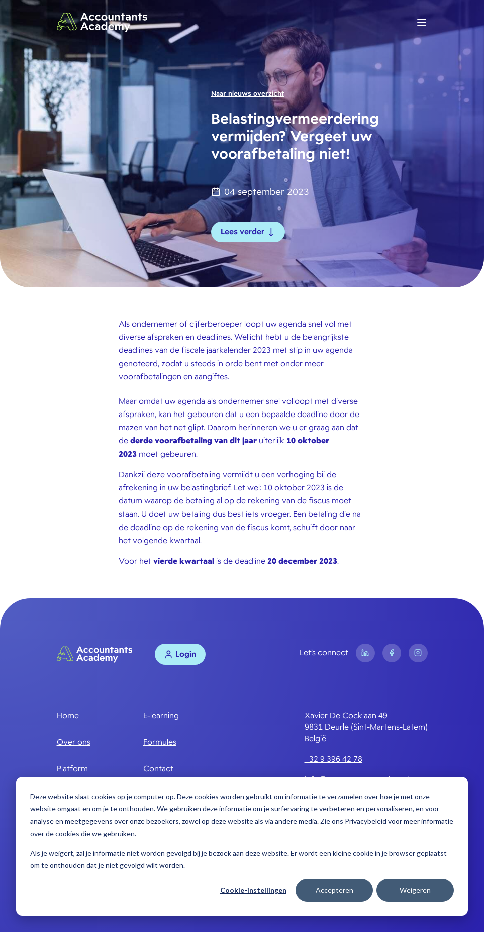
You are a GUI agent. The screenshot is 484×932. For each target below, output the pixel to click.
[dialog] (242, 846)
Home (68, 716)
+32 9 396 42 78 (333, 759)
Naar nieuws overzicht (247, 93)
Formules (159, 742)
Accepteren (334, 890)
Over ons (73, 742)
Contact (158, 769)
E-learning (161, 716)
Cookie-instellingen (253, 890)
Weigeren (415, 890)
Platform (72, 769)
